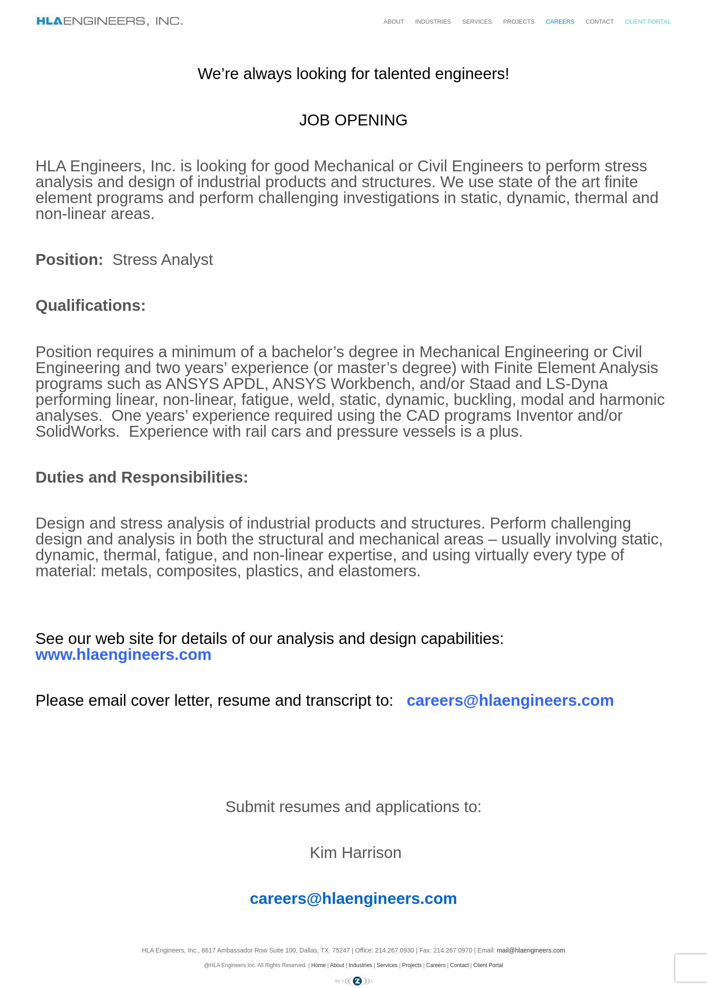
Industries (433, 21)
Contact (600, 21)
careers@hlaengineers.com (510, 700)
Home (318, 965)
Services (477, 21)
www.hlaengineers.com (123, 654)
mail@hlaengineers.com (531, 950)
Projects (518, 21)
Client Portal (648, 21)
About (393, 21)
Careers (560, 21)
